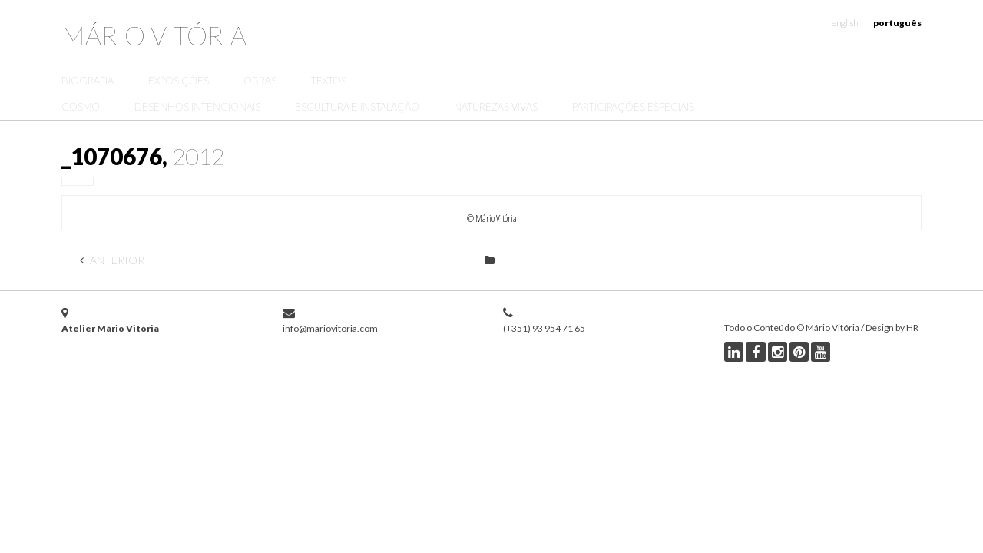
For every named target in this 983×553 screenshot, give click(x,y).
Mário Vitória (154, 35)
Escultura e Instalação (357, 107)
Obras (259, 81)
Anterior (112, 260)
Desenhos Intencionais (197, 107)
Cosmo (80, 107)
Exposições (178, 81)
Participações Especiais (633, 107)
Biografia (87, 81)
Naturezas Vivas (496, 107)
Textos (328, 81)
